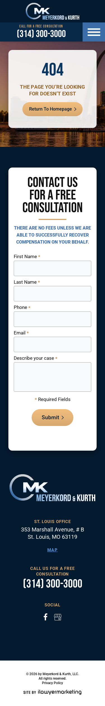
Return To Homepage (50, 109)
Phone (22, 308)
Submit (50, 417)
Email (21, 333)
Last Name (27, 282)
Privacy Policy (52, 683)
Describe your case (35, 358)
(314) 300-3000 (41, 34)
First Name (27, 257)
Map (52, 550)
